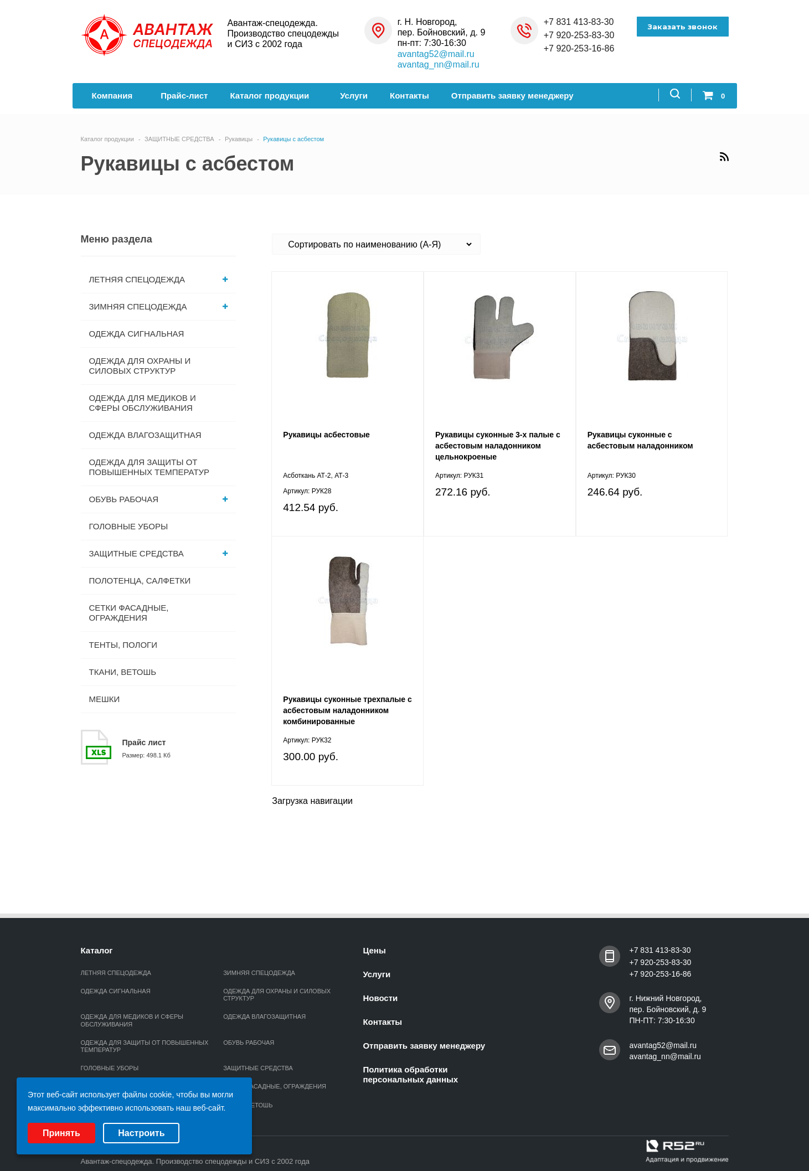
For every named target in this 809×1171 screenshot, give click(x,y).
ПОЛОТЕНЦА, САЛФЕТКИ (140, 580)
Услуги (354, 95)
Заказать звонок (683, 26)
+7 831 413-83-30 (579, 22)
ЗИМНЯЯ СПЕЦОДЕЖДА (158, 306)
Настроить (141, 1133)
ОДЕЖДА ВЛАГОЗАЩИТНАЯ (145, 435)
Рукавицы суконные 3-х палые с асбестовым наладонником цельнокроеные (497, 445)
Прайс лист (144, 742)
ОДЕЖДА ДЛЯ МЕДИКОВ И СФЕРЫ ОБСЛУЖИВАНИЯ (142, 402)
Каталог (97, 950)
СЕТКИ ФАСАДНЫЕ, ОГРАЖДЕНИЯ (129, 612)
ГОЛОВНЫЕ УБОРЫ (128, 526)
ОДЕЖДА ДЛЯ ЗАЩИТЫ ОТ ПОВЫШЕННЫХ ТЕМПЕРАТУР (149, 467)
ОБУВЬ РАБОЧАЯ (158, 499)
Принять (61, 1133)
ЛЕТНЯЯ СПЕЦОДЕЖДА (158, 279)
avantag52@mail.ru (436, 54)
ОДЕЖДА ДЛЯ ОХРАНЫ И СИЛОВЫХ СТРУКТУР (140, 365)
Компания (115, 95)
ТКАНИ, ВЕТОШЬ (123, 672)
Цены (374, 950)
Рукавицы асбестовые (326, 434)
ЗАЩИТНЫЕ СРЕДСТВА (158, 553)
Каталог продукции (274, 95)
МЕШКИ (104, 699)
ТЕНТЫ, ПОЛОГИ (123, 644)
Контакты (409, 95)
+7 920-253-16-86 (579, 48)
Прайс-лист (184, 95)
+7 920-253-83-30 (579, 35)
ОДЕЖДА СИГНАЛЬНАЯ (136, 333)
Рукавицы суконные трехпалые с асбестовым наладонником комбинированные (347, 710)
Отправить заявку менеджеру (512, 95)
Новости (380, 998)
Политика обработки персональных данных (410, 1074)
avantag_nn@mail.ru (439, 64)
